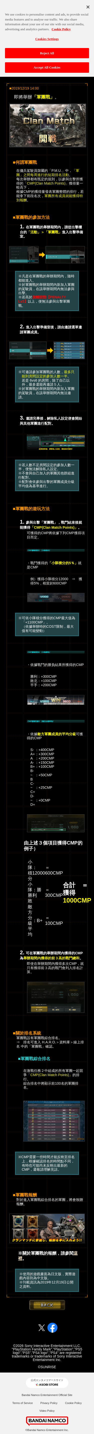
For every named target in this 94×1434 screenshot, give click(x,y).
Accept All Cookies (47, 65)
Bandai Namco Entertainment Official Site (47, 1394)
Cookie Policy (73, 1402)
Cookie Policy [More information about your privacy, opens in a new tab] (61, 26)
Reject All (47, 50)
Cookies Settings (47, 36)
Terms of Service (22, 1402)
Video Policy (46, 1410)
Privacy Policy (48, 1402)
